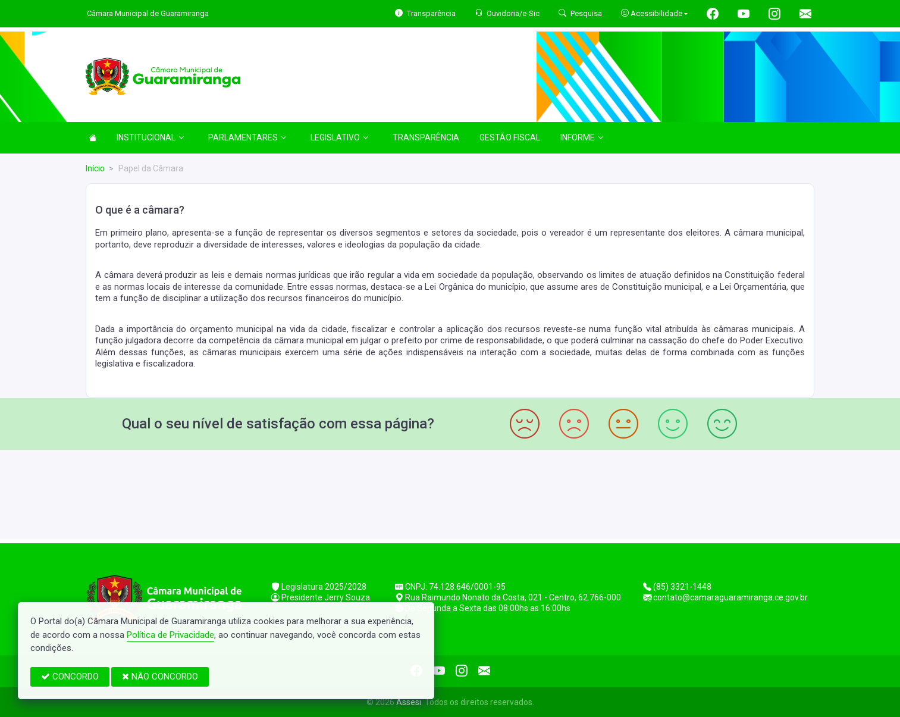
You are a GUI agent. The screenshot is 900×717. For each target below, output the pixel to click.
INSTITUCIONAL (150, 137)
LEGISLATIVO (339, 137)
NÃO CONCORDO (160, 676)
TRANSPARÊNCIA (426, 137)
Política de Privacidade (170, 635)
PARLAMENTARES (247, 137)
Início (95, 168)
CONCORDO (70, 676)
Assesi (408, 702)
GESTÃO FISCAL (509, 137)
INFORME (581, 137)
